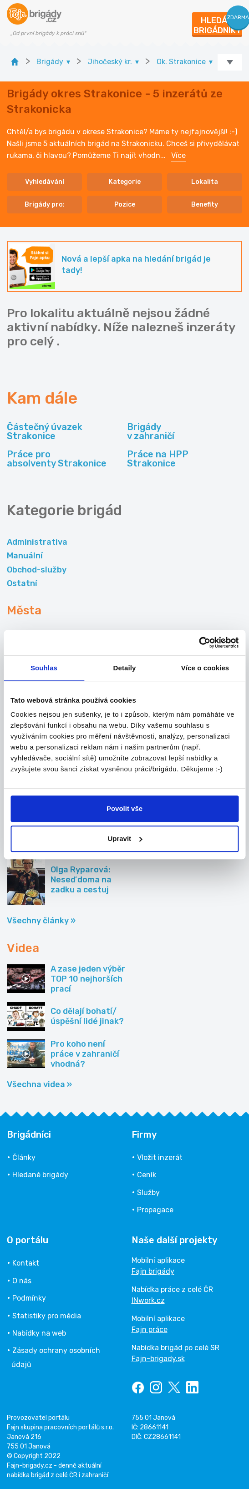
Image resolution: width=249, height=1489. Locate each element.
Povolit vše (124, 808)
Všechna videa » (39, 1084)
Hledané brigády (40, 1174)
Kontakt (25, 1263)
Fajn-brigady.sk (158, 1358)
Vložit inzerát (160, 1157)
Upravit (124, 838)
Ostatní (22, 583)
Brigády (150, 431)
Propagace (155, 1209)
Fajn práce (150, 1329)
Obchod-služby (36, 570)
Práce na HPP (157, 459)
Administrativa (37, 542)
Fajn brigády (153, 1271)
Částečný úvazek (44, 431)
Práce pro (57, 459)
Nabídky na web (39, 1333)
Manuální (25, 556)
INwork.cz (148, 1300)
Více (178, 155)
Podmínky (29, 1298)
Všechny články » (41, 921)
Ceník (146, 1174)
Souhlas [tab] (43, 668)
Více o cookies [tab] (205, 668)
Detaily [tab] (124, 668)
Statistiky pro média (46, 1316)
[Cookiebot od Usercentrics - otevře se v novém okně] (199, 642)
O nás (21, 1280)
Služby (148, 1192)
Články (24, 1157)
